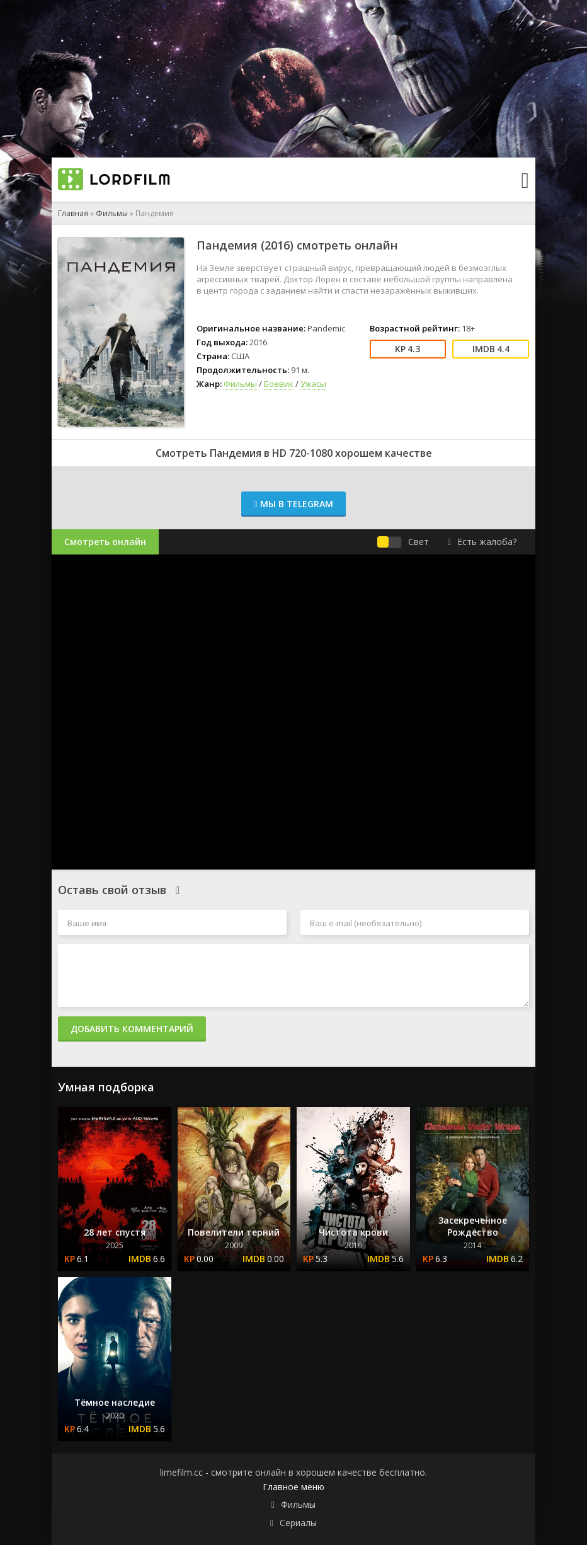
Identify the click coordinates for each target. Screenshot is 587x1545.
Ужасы (313, 383)
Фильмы (112, 213)
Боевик (279, 383)
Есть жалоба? (482, 542)
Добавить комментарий (132, 1029)
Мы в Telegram (293, 504)
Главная (73, 213)
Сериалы (298, 1523)
